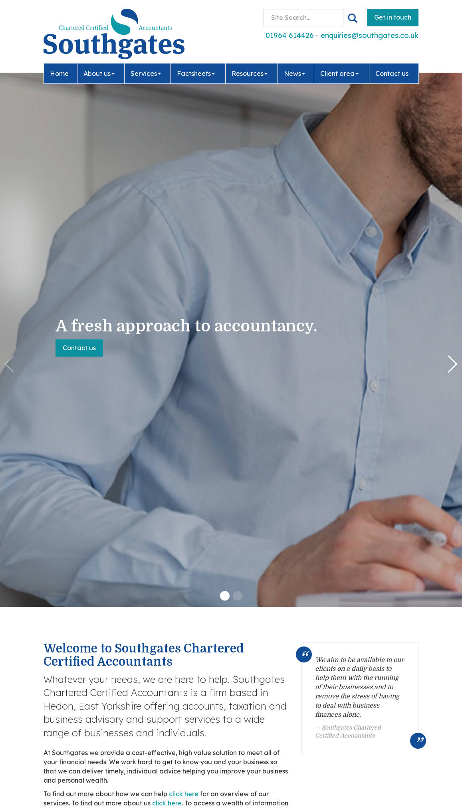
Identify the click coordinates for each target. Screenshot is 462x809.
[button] (225, 596)
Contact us (391, 73)
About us (99, 73)
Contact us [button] (79, 348)
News (294, 73)
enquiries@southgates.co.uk (369, 35)
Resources (250, 73)
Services (146, 73)
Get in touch (392, 17)
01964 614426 (290, 35)
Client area (339, 73)
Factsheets (196, 73)
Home (59, 73)
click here (183, 794)
